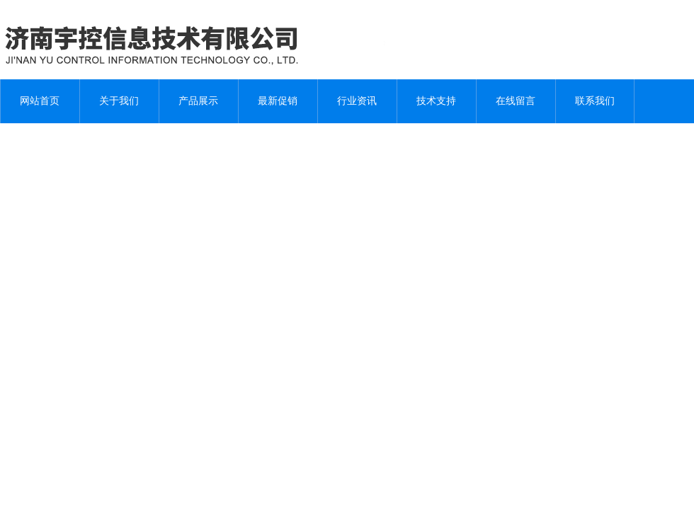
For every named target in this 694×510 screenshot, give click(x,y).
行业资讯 (357, 101)
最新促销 (277, 101)
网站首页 (39, 101)
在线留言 (515, 101)
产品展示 (198, 101)
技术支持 (436, 101)
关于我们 (119, 101)
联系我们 (595, 101)
